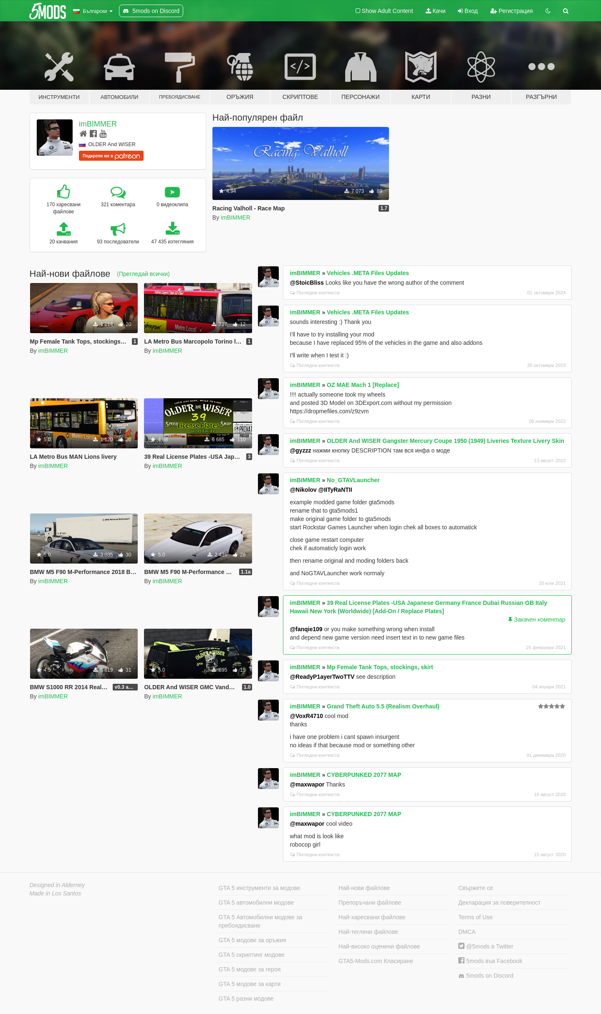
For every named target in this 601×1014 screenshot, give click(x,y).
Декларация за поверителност (499, 902)
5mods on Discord (485, 975)
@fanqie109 (306, 629)
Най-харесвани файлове (371, 917)
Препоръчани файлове (369, 902)
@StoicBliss (306, 282)
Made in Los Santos (55, 893)
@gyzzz (300, 450)
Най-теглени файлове (368, 931)
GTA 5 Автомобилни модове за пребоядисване (260, 921)
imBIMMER (98, 124)
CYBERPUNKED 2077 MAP (364, 774)
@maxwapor (307, 784)
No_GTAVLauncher (353, 480)
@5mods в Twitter (485, 946)
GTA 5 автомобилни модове (256, 902)
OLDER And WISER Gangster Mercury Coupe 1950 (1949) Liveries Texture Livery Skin (445, 440)
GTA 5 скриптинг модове (252, 954)
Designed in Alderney (57, 885)
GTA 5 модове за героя (249, 969)
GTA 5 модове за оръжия (252, 940)
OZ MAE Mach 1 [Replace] (363, 385)
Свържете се (475, 888)
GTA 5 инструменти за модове (259, 888)
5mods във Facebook (490, 961)
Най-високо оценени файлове (379, 946)
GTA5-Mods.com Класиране (375, 961)
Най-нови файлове (364, 888)
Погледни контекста (314, 292)
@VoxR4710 (306, 716)
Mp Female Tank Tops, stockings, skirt (380, 667)
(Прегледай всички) (143, 274)
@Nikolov (303, 489)
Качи (436, 11)
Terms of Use (475, 917)
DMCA (466, 931)
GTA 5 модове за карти (250, 984)
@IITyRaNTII (335, 489)
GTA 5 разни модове (246, 998)
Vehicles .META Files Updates (368, 273)
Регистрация (511, 11)
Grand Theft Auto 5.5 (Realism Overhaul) (383, 706)
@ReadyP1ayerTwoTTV (322, 676)
